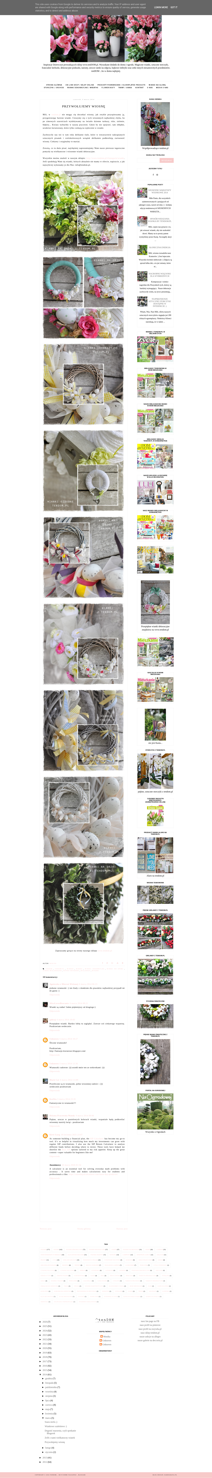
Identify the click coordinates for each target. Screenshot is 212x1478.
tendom (49, 969)
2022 (45, 1339)
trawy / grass (125, 87)
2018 (45, 1357)
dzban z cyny (46, 1275)
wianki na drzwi (115, 969)
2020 (45, 1348)
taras (66, 1286)
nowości (113, 1255)
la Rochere (129, 1265)
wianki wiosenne (71, 970)
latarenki (109, 1270)
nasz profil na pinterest (150, 1325)
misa (102, 1275)
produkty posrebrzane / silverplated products (121, 85)
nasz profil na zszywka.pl (150, 1329)
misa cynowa (115, 1275)
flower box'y (108, 87)
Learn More (161, 7)
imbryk (82, 1270)
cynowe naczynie (67, 1270)
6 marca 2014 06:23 (88, 984)
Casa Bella (87, 1281)
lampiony (126, 1255)
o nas (150, 87)
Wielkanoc (86, 970)
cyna (54, 1260)
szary (130, 1291)
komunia (129, 1260)
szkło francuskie (145, 1260)
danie (93, 1275)
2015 (45, 1370)
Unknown (54, 1039)
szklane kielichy (69, 1260)
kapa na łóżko (163, 1286)
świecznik (144, 1265)
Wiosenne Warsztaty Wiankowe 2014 (159, 191)
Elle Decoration (47, 1296)
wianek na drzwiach (131, 1249)
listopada (49, 1383)
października (51, 1387)
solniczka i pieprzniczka (63, 1302)
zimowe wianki (62, 1275)
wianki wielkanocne (52, 970)
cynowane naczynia (112, 1260)
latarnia (122, 1270)
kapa (150, 1286)
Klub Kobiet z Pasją (116, 1286)
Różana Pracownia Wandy (62, 1116)
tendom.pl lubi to (143, 1255)
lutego (48, 1448)
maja (47, 1409)
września (49, 1391)
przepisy (65, 1265)
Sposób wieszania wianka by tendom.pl (160, 220)
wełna (76, 1286)
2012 (45, 1462)
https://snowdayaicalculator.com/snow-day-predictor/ (93, 1174)
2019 (45, 1352)
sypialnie (118, 1291)
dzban (160, 1260)
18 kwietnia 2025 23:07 (72, 1135)
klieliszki (44, 1291)
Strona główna (54, 85)
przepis (43, 1260)
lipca (47, 1400)
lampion (159, 1249)
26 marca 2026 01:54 (71, 1165)
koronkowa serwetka (62, 1291)
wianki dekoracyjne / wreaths (82, 87)
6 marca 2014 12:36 (69, 1064)
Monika (106, 1336)
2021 (45, 1344)
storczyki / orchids (54, 87)
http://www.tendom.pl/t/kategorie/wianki (105, 158)
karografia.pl (171, 1475)
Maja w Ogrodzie (92, 1265)
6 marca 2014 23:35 (66, 1099)
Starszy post (122, 1229)
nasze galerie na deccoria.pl (150, 1340)
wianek (71, 969)
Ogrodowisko (79, 1275)
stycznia (49, 1452)
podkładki (94, 1296)
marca (48, 1418)
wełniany (152, 1291)
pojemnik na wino (111, 1296)
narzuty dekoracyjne (154, 1281)
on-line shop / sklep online (80, 85)
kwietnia (49, 1413)
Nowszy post (46, 1229)
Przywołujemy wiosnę (55, 1442)
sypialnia (165, 1275)
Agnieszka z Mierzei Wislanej (64, 984)
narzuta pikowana (132, 1281)
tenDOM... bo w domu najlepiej (63, 1475)
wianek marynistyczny (94, 1286)
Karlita (53, 1099)
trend (140, 1291)
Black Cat (54, 1080)
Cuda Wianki (102, 1281)
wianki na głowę (157, 85)
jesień (148, 1249)
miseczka (129, 1275)
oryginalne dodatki (48, 1265)
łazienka (165, 1291)
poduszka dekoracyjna (141, 1270)
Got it (174, 7)
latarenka (95, 1270)
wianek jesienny (96, 1255)
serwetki (105, 1291)
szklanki (159, 1270)
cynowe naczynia (48, 1270)
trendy (77, 1265)
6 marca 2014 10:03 (66, 1020)
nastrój (81, 1296)
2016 (45, 1366)
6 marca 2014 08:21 (79, 1003)
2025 (45, 1326)
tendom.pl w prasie (90, 1260)
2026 (45, 1322)
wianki (80, 969)
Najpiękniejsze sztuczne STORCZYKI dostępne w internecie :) (160, 302)
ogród (113, 1249)
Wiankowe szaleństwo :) (56, 1426)
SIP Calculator (97, 1139)
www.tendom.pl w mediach (51, 1255)
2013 (45, 1457)
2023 (45, 1335)
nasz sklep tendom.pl (150, 1333)
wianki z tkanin (57, 1281)
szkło (43, 1281)
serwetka (44, 1302)
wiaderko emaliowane (87, 1302)
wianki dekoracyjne (95, 969)
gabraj (53, 1020)
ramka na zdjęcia (152, 1296)
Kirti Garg (55, 1135)
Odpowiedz (55, 995)
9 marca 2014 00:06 (85, 1116)
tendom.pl (56, 115)
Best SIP (66, 1150)
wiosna (95, 970)
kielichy (160, 1255)
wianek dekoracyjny (74, 1249)
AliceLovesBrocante (59, 1003)
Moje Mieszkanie (136, 1286)
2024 (45, 1330)
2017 (45, 1361)
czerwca (49, 1405)
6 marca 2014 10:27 (69, 1039)
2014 (45, 1374)
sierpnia (49, 1396)
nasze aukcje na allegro (150, 1336)
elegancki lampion (112, 1265)
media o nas (162, 87)
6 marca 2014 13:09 (69, 1080)
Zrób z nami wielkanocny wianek (60, 1438)
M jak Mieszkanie (65, 1296)
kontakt (139, 87)
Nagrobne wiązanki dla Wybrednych (160, 275)
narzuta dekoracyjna (147, 1275)
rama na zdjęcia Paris (131, 1296)
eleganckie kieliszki (76, 1255)
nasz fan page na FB (150, 1321)
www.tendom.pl (105, 951)
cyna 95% (116, 1281)
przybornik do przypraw (86, 1291)
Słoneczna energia (159, 247)
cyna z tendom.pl (160, 1265)
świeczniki (73, 1281)
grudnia (49, 1378)
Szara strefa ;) (51, 1422)
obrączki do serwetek (49, 1286)
